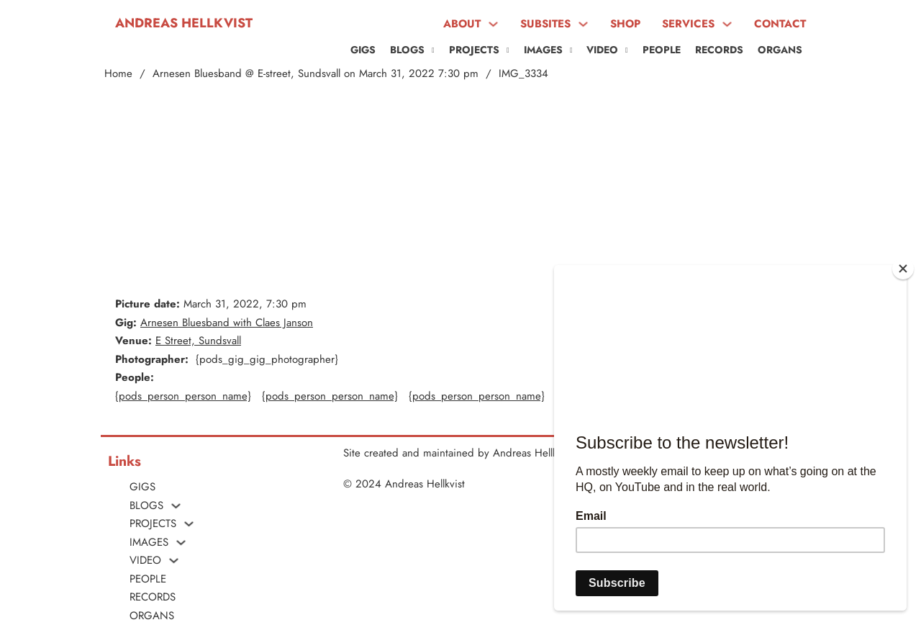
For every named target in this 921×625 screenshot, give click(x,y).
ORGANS (780, 49)
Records (719, 49)
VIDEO (602, 49)
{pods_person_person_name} (183, 396)
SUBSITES (545, 24)
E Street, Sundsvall (198, 341)
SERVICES (688, 24)
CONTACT (780, 24)
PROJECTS (474, 49)
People (662, 49)
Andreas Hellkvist (184, 23)
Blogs (407, 49)
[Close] (903, 268)
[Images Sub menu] (571, 50)
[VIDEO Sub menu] (627, 50)
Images (543, 49)
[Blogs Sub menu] (433, 50)
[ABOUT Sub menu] (493, 24)
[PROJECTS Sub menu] (508, 50)
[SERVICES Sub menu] (727, 24)
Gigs (363, 49)
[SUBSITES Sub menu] (583, 24)
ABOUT (462, 24)
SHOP (625, 24)
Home (118, 73)
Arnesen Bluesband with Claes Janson (226, 323)
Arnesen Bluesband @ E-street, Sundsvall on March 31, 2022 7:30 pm (315, 73)
